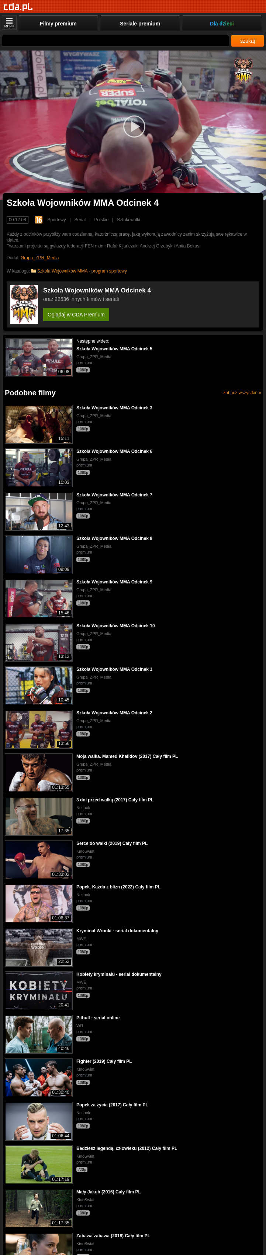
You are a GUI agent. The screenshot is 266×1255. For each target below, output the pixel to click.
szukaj (247, 41)
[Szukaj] (115, 41)
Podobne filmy (30, 393)
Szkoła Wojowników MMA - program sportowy (82, 271)
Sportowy (56, 219)
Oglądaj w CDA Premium (76, 315)
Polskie (101, 219)
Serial (80, 219)
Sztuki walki (128, 219)
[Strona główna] (18, 7)
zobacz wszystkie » (242, 392)
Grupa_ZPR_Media (40, 257)
